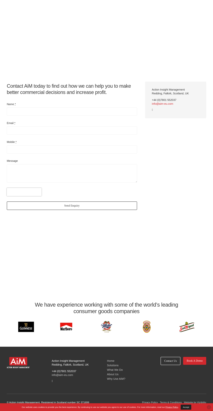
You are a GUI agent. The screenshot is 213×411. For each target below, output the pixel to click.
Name (11, 104)
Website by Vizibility (195, 402)
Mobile (12, 141)
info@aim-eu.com (162, 103)
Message (12, 160)
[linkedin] (152, 109)
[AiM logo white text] (18, 358)
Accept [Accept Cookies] (186, 407)
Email (11, 123)
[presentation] (24, 192)
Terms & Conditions (171, 402)
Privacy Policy (150, 402)
